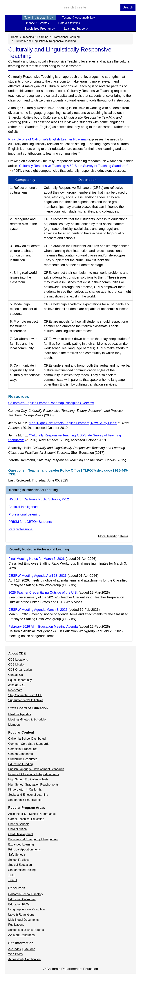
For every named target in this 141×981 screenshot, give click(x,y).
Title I (11, 875)
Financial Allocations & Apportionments (33, 774)
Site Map (29, 949)
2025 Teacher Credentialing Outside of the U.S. (43, 592)
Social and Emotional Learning (28, 794)
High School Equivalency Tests (28, 779)
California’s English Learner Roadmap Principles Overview (51, 403)
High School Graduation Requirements (33, 784)
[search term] (91, 7)
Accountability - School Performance (32, 813)
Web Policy (15, 954)
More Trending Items (113, 536)
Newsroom (15, 690)
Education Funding (20, 764)
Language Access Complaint (27, 909)
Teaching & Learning (38, 17)
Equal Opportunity (20, 680)
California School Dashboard (27, 738)
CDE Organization (20, 669)
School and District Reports (26, 929)
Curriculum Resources (22, 759)
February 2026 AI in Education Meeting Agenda (43, 626)
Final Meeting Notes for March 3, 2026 (36, 559)
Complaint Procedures (22, 748)
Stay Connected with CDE (25, 695)
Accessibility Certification (24, 959)
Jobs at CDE (16, 684)
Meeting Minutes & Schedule (27, 719)
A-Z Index (14, 949)
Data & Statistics (70, 23)
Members (14, 724)
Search (128, 7)
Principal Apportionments (24, 849)
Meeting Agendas (19, 714)
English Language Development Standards (36, 769)
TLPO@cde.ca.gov (97, 470)
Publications (16, 924)
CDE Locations (18, 659)
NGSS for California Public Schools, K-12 (38, 499)
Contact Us (15, 674)
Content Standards (20, 753)
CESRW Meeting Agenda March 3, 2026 (38, 609)
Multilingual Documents (23, 919)
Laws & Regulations (21, 914)
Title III (12, 880)
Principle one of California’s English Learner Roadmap (48, 139)
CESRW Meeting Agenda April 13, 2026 (37, 575)
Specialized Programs (39, 28)
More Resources (24, 935)
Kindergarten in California (24, 789)
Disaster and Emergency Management (33, 839)
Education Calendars (22, 899)
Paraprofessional (20, 529)
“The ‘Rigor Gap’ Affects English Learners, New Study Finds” (74, 423)
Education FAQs (19, 904)
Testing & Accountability (78, 17)
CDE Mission (16, 664)
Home (15, 36)
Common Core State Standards (28, 743)
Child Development (20, 834)
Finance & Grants (36, 23)
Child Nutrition (17, 829)
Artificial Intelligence (23, 507)
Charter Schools (18, 824)
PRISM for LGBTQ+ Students (30, 522)
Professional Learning (66, 36)
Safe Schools (17, 854)
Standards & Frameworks (24, 799)
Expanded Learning (21, 844)
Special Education (20, 864)
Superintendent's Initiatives (25, 700)
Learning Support (76, 28)
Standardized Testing (22, 869)
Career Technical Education (26, 819)
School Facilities (19, 859)
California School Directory (25, 894)
